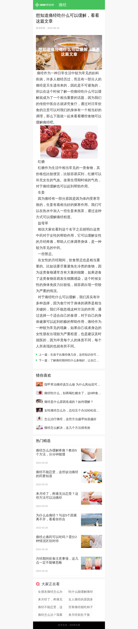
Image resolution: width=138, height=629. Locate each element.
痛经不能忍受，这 (50, 607)
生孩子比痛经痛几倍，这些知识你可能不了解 (79, 354)
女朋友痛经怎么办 (50, 591)
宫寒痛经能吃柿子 (80, 607)
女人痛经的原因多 (80, 599)
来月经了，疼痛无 (50, 599)
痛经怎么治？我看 (50, 614)
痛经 (62, 5)
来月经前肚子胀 (79, 614)
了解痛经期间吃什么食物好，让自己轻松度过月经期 (83, 360)
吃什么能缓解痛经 (80, 591)
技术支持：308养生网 (69, 625)
